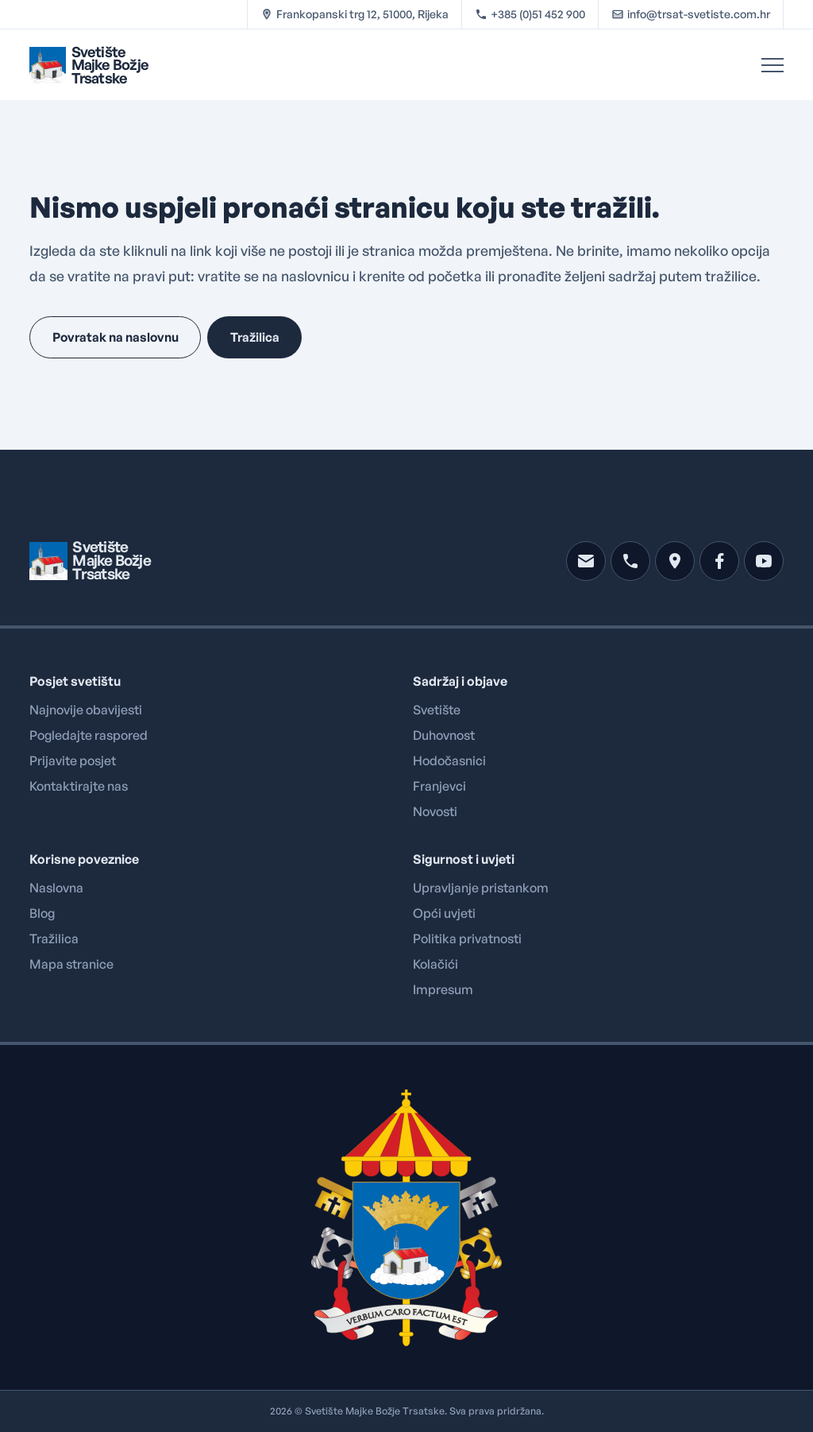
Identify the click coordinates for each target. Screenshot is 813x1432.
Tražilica (54, 938)
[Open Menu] (772, 65)
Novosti (435, 811)
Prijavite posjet (72, 760)
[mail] (586, 561)
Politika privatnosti (467, 938)
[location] (675, 561)
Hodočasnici (449, 760)
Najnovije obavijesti (85, 710)
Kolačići (435, 964)
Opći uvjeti (444, 913)
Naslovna (56, 888)
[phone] (630, 561)
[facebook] (719, 561)
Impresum (443, 989)
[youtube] (764, 561)
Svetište (436, 710)
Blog (42, 913)
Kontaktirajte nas (78, 786)
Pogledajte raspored (88, 735)
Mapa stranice (71, 964)
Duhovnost (444, 735)
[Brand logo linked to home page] (88, 64)
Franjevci (439, 786)
